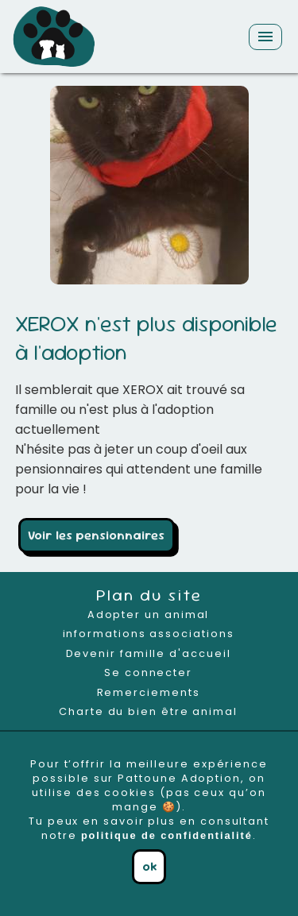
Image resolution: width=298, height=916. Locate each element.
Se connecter (148, 672)
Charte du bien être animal (148, 711)
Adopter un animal (148, 614)
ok (149, 866)
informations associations (148, 633)
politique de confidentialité (167, 835)
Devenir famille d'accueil (148, 653)
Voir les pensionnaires (96, 535)
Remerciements (148, 692)
